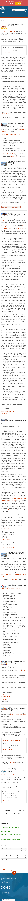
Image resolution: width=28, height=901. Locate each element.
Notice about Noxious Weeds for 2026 (10, 827)
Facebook (21, 129)
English (6, 900)
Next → (20, 814)
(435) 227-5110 (5, 113)
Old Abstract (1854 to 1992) (8, 774)
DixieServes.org (5, 683)
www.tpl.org (6, 528)
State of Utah (21, 227)
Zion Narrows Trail (20, 505)
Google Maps (7, 52)
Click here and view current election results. (11, 588)
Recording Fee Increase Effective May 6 (10, 839)
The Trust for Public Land (17, 430)
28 (20, 810)
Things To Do (11, 25)
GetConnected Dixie (6, 698)
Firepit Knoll (6, 509)
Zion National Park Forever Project (9, 410)
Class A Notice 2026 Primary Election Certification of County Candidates (13, 830)
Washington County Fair (9, 31)
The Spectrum (11, 762)
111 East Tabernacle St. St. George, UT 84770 (5, 880)
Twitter (17, 579)
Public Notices (20, 24)
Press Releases (14, 24)
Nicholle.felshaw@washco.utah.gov (9, 547)
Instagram (3, 131)
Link (1, 30)
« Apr (2, 861)
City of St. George (20, 228)
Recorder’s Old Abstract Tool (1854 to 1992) (17, 770)
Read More (18, 3)
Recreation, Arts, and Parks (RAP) (18, 714)
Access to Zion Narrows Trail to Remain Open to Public (13, 421)
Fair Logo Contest (12, 164)
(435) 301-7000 (7, 882)
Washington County (6, 228)
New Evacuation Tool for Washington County (12, 837)
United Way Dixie (5, 696)
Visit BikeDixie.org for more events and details (12, 134)
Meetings (10, 706)
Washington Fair (7, 167)
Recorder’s (4, 777)
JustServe (3, 695)
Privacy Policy (3, 893)
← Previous (6, 810)
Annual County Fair (6, 560)
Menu (7, 870)
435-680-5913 (4, 413)
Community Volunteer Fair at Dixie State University (16, 662)
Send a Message (8, 749)
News (9, 24)
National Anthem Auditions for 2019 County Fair (13, 27)
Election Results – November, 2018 (17, 585)
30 (6, 814)
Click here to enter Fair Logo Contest (11, 207)
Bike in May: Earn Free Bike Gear (16, 123)
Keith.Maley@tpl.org (6, 539)
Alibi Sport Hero (14, 156)
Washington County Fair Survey (16, 553)
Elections (10, 584)
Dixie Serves (4, 699)
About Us (9, 893)
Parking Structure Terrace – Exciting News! (11, 834)
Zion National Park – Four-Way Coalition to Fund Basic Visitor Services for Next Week (13, 215)
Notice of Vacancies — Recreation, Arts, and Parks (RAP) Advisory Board (13, 709)
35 (14, 814)
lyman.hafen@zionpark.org (7, 411)
